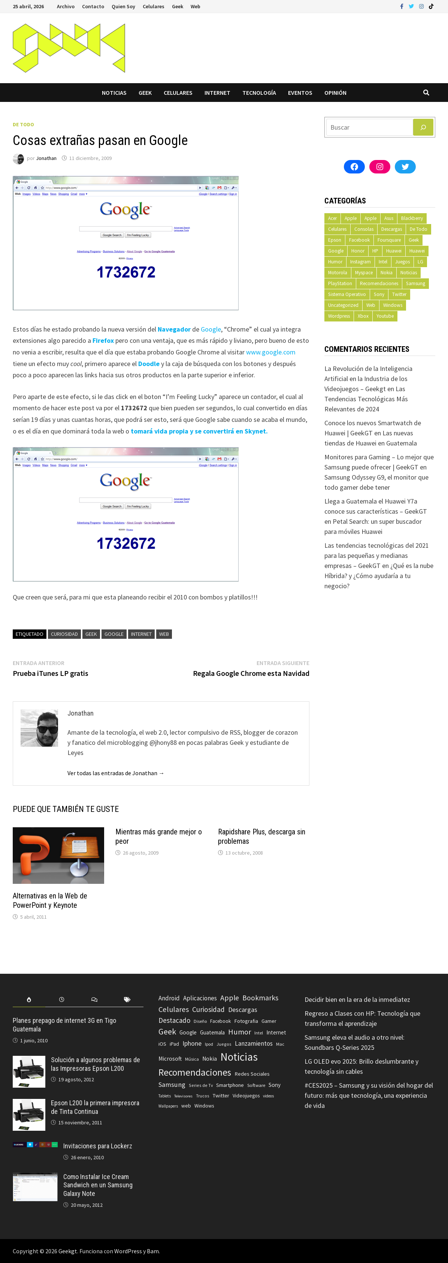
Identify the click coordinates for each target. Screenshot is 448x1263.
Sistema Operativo (347, 294)
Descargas (391, 229)
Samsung (415, 283)
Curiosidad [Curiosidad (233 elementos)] (208, 1009)
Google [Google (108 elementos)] (188, 1032)
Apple (351, 218)
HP (375, 251)
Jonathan (46, 158)
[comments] (94, 999)
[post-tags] (127, 999)
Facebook (359, 240)
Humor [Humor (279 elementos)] (239, 1032)
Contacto (93, 6)
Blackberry (412, 218)
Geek (177, 6)
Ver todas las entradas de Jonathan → (115, 773)
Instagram (360, 262)
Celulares (153, 6)
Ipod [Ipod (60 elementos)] (209, 1044)
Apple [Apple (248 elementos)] (229, 997)
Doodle (149, 363)
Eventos (300, 92)
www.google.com (271, 352)
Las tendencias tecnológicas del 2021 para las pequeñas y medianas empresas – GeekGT (376, 555)
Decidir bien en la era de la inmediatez (357, 999)
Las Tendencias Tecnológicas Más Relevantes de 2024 (366, 398)
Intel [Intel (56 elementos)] (258, 1033)
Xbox (363, 316)
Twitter (399, 294)
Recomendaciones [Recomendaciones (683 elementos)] (194, 1072)
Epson (334, 240)
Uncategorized (343, 305)
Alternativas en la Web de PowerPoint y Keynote (50, 900)
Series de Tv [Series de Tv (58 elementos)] (201, 1085)
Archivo (66, 6)
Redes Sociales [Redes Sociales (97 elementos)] (252, 1073)
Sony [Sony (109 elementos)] (275, 1084)
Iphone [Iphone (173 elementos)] (192, 1043)
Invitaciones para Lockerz (97, 1146)
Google (211, 329)
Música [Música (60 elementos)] (192, 1059)
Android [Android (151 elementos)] (169, 998)
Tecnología (259, 92)
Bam (153, 1251)
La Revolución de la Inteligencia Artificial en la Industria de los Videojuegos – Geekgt (368, 378)
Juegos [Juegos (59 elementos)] (224, 1044)
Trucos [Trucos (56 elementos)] (202, 1096)
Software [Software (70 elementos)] (256, 1085)
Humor (335, 262)
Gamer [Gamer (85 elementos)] (268, 1021)
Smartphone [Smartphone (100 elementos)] (230, 1085)
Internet (217, 92)
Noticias (114, 92)
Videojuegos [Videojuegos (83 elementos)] (246, 1096)
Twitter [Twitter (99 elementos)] (220, 1095)
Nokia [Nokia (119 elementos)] (209, 1058)
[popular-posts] (29, 999)
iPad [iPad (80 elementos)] (174, 1044)
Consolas (363, 229)
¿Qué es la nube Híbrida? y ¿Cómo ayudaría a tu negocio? (378, 575)
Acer (332, 218)
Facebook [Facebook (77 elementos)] (220, 1021)
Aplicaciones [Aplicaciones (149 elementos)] (200, 998)
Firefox (103, 340)
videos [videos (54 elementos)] (268, 1096)
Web (195, 6)
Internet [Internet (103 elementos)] (276, 1032)
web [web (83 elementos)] (186, 1106)
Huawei (394, 251)
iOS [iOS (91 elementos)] (162, 1043)
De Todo (23, 124)
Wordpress (339, 316)
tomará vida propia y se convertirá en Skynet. (199, 431)
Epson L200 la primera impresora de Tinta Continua (95, 1107)
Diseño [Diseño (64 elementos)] (200, 1021)
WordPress (128, 1251)
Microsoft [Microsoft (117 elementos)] (170, 1058)
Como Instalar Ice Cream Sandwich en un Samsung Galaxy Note (98, 1185)
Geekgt (67, 1251)
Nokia (387, 272)
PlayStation (340, 283)
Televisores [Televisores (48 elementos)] (183, 1096)
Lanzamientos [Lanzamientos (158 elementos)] (254, 1043)
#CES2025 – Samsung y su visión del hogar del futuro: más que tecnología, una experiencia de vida (369, 1095)
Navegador (174, 329)
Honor (357, 251)
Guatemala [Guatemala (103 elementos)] (212, 1032)
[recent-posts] (61, 999)
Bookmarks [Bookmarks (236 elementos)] (260, 997)
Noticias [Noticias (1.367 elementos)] (239, 1057)
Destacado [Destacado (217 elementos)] (174, 1020)
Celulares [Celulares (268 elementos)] (173, 1009)
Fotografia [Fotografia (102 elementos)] (246, 1020)
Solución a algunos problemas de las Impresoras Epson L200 (95, 1064)
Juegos (402, 262)
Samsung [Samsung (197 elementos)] (171, 1084)
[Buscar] (423, 127)
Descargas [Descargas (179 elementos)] (242, 1009)
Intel (383, 262)
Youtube (385, 316)
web (164, 634)
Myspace (364, 272)
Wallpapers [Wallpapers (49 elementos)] (168, 1106)
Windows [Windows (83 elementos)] (204, 1106)
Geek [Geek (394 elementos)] (167, 1031)
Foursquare (389, 240)
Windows (392, 305)
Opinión (335, 92)
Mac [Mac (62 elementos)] (280, 1044)
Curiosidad (64, 634)
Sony (379, 294)
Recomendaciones (379, 283)
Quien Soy (123, 6)
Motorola (337, 272)
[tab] (29, 999)
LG (420, 262)
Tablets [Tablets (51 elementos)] (164, 1096)
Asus (388, 218)
